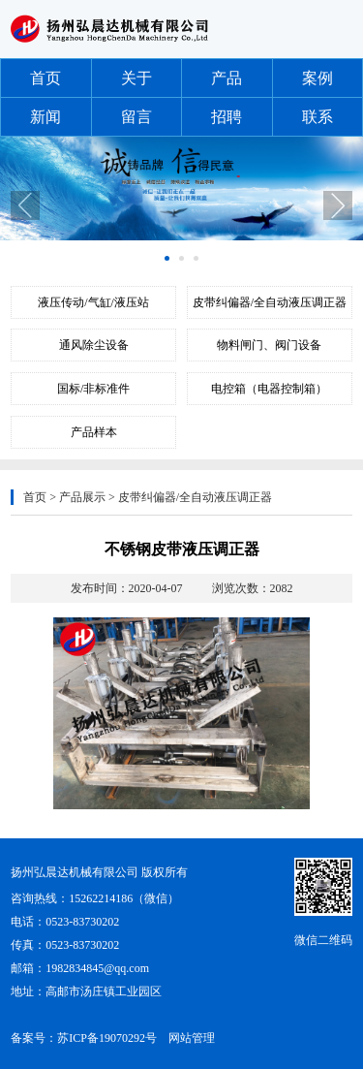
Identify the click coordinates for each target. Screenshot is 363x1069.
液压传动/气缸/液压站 (93, 302)
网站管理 (191, 1038)
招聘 (226, 117)
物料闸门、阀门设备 (269, 345)
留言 (136, 117)
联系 (317, 117)
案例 (317, 78)
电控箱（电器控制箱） (269, 388)
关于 (136, 78)
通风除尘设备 (94, 345)
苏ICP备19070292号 (107, 1038)
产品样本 (94, 432)
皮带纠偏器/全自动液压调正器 (270, 302)
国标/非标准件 (93, 388)
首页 (45, 78)
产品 (226, 78)
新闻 (45, 117)
